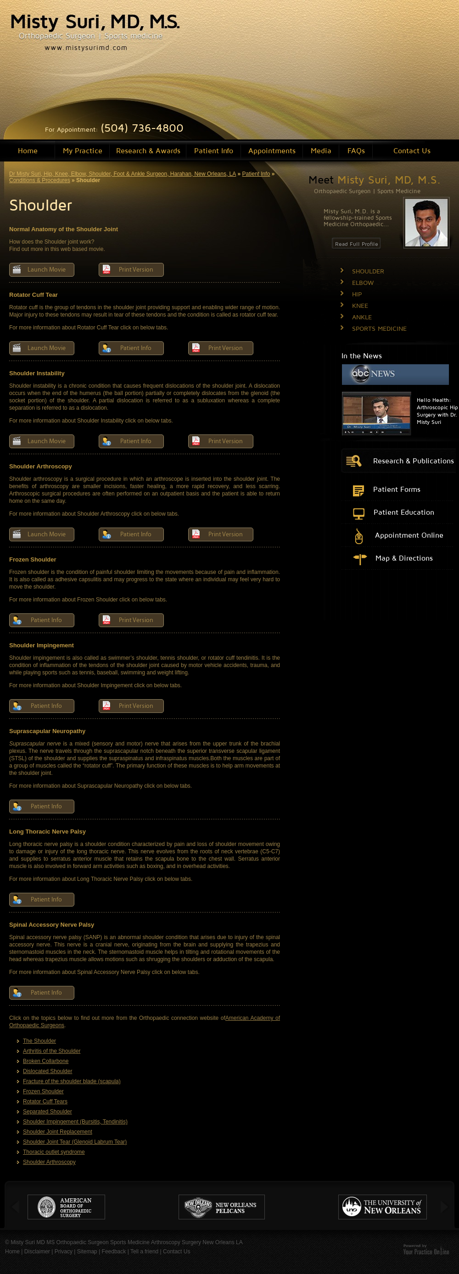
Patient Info (213, 150)
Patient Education (404, 512)
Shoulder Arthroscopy (49, 1162)
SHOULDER (368, 271)
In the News (361, 355)
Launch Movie (47, 269)
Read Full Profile (356, 243)
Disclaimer (37, 1251)
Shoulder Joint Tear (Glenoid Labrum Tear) (75, 1142)
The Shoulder (39, 1041)
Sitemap (87, 1251)
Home (28, 150)
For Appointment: (114, 129)
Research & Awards (148, 150)
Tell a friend (144, 1251)
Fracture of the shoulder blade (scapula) (72, 1081)
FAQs (356, 150)
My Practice (82, 150)
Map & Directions (404, 558)
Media (321, 150)
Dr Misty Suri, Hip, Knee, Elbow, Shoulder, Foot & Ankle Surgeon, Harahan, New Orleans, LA (122, 174)
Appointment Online (409, 535)
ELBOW (363, 282)
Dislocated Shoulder (47, 1071)
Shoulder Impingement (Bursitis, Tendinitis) (75, 1121)
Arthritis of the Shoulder (51, 1051)
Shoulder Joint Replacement (57, 1132)
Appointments (272, 150)
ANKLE (362, 317)
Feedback (114, 1251)
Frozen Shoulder (43, 1091)
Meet (374, 179)
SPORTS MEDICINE (379, 328)
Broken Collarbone (45, 1061)
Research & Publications (413, 460)
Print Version (136, 269)
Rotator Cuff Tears (45, 1101)
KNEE (360, 305)
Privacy (64, 1251)
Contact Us (412, 150)
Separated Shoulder (47, 1111)
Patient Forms (396, 489)
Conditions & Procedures (39, 180)
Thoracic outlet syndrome (54, 1152)
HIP (357, 294)
